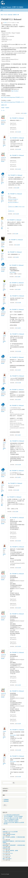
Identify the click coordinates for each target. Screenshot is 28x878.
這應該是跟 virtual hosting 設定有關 (10, 831)
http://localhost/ (15, 91)
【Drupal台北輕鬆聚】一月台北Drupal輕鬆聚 (13, 816)
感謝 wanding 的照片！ (7, 858)
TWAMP (2, 107)
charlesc (3, 242)
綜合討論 (10, 14)
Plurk (20, 206)
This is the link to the (7, 856)
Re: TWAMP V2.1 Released (17, 118)
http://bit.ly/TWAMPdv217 (13, 202)
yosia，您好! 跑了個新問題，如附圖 (10, 850)
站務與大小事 (16, 14)
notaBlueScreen (11, 206)
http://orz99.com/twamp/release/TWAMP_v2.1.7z (12, 97)
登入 (23, 113)
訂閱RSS (17, 206)
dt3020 (2, 177)
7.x (1, 110)
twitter (23, 206)
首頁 (2, 14)
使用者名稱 (5, 790)
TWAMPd (7, 107)
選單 (2, 10)
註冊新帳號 (6, 799)
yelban (5, 22)
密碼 (4, 795)
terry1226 (3, 267)
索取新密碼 (6, 801)
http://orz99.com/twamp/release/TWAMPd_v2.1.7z (12, 102)
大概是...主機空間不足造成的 (9, 834)
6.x (3, 110)
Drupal (7, 874)
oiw (2, 497)
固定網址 (2, 124)
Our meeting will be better (8, 853)
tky (2, 221)
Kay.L (2, 195)
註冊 (25, 113)
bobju (2, 253)
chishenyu (3, 311)
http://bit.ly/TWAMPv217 (13, 199)
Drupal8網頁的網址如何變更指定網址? (12, 815)
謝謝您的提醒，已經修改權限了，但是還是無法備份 (14, 845)
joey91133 (3, 120)
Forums (5, 14)
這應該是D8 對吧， (7, 847)
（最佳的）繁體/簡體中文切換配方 (11, 820)
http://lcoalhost (12, 272)
